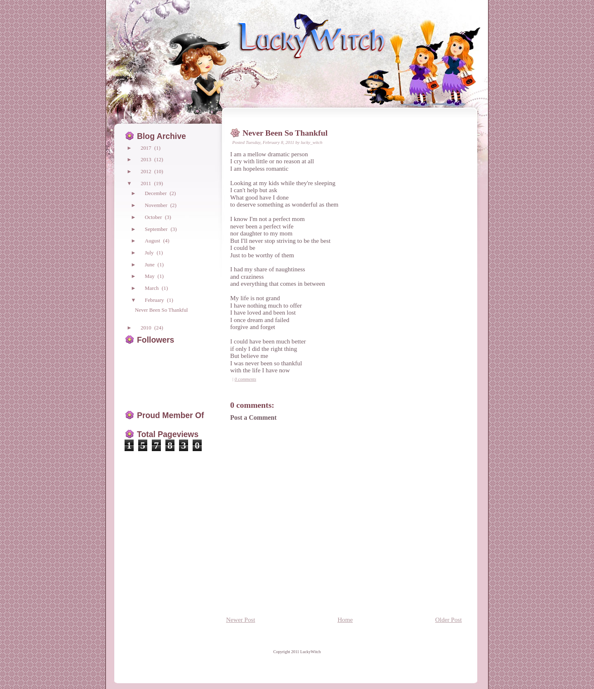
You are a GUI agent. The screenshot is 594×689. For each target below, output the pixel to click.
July (150, 252)
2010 (147, 328)
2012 (147, 171)
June (150, 264)
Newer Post (240, 619)
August (153, 241)
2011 (147, 183)
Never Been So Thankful (285, 132)
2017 (147, 148)
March (152, 288)
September (157, 229)
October (154, 217)
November (157, 205)
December (156, 193)
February (155, 300)
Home (345, 619)
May (150, 276)
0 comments (245, 378)
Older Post (448, 619)
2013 (147, 159)
